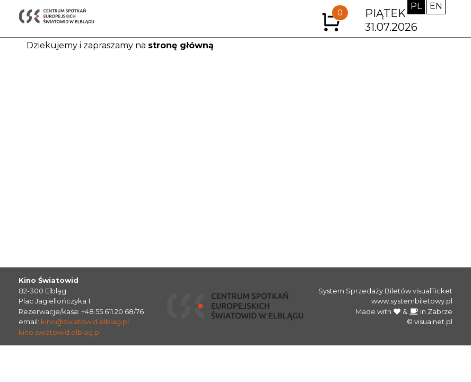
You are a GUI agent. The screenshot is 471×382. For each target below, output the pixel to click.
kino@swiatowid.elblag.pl (85, 321)
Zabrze (440, 311)
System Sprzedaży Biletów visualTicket (385, 290)
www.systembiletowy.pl (411, 301)
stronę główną (181, 45)
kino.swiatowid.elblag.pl (60, 332)
